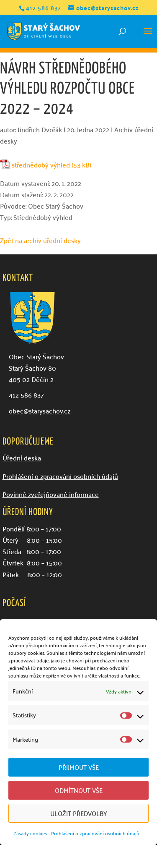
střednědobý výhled (41, 164)
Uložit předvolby (78, 813)
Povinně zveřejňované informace (51, 494)
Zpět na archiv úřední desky (40, 240)
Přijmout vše (79, 767)
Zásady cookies (30, 833)
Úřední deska (22, 457)
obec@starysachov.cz (39, 410)
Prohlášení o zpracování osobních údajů (95, 833)
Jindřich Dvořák (40, 129)
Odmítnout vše (79, 790)
